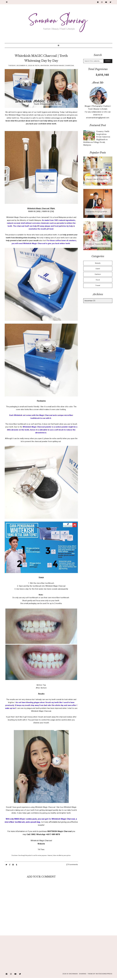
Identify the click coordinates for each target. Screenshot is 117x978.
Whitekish (44, 65)
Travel (97, 285)
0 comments (72, 864)
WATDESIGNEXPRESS (104, 974)
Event (98, 269)
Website (41, 844)
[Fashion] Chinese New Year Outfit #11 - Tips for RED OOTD (98, 244)
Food (98, 280)
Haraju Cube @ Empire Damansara (98, 179)
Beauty (97, 263)
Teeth (37, 65)
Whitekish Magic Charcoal (62, 65)
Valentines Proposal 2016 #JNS (98, 212)
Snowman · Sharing (77, 974)
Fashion (98, 274)
